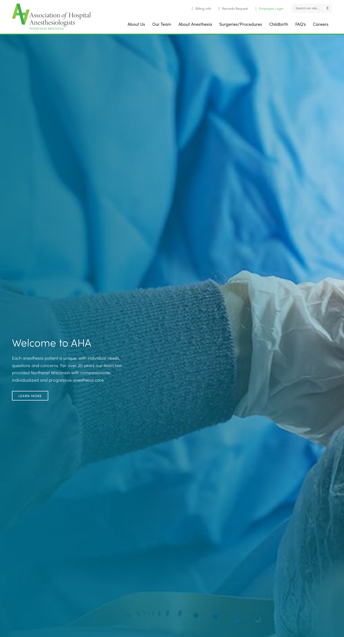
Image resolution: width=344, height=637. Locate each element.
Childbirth (278, 24)
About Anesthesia (195, 24)
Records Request (235, 8)
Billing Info (203, 8)
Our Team (161, 24)
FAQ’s (300, 24)
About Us (136, 24)
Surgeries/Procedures (240, 24)
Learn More (30, 395)
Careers (320, 24)
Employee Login (271, 8)
